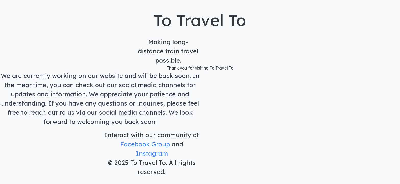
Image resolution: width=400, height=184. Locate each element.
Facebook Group (145, 144)
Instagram (152, 153)
